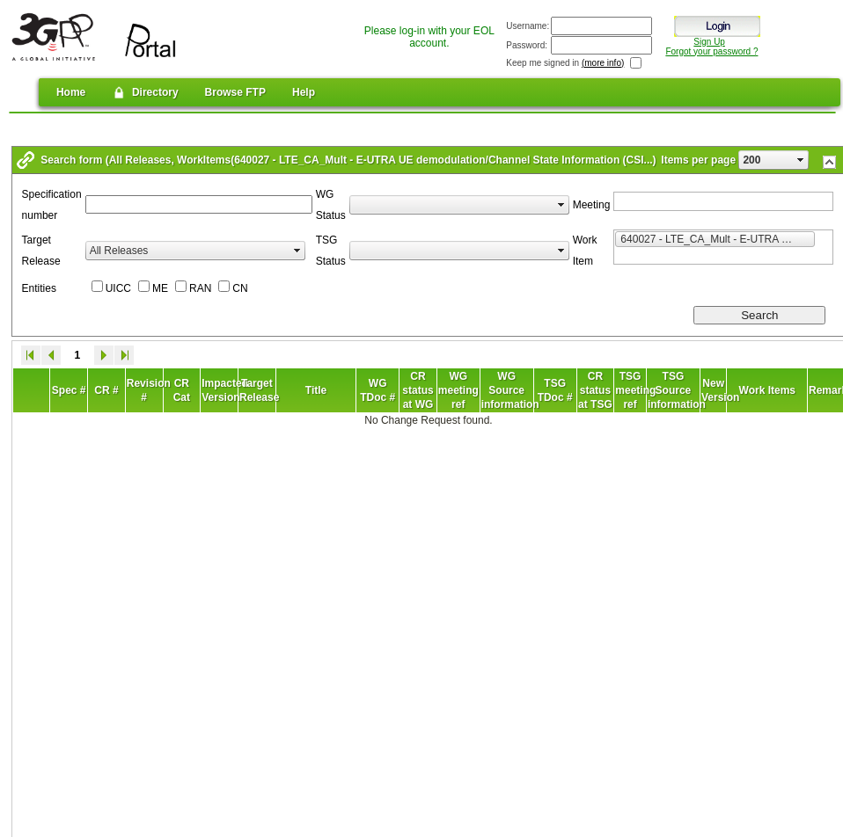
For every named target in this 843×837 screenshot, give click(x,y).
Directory (145, 92)
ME (160, 288)
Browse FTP (235, 92)
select (801, 160)
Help (303, 92)
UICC (118, 288)
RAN (200, 288)
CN (239, 288)
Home (70, 92)
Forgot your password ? (711, 51)
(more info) (603, 63)
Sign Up (709, 42)
